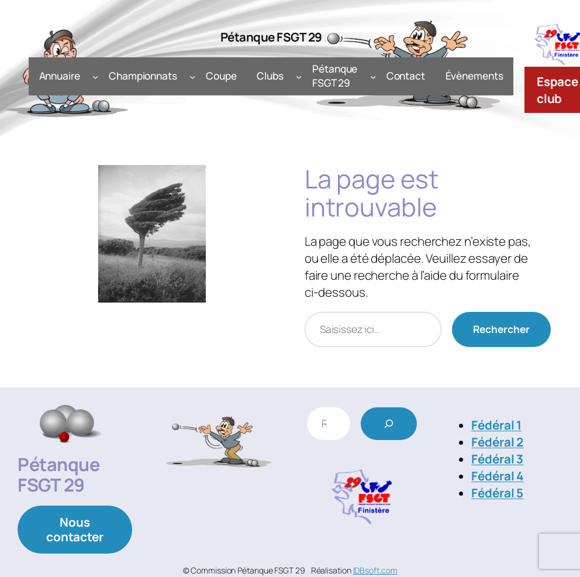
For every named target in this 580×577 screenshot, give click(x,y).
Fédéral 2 (497, 442)
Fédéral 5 (497, 493)
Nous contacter (74, 529)
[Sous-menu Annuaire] (95, 76)
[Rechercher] (389, 423)
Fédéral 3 (497, 459)
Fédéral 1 (496, 425)
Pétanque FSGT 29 (271, 37)
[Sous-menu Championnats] (192, 76)
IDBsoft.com (375, 570)
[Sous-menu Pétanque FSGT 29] (373, 76)
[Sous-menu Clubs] (299, 76)
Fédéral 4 (497, 476)
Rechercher (501, 329)
